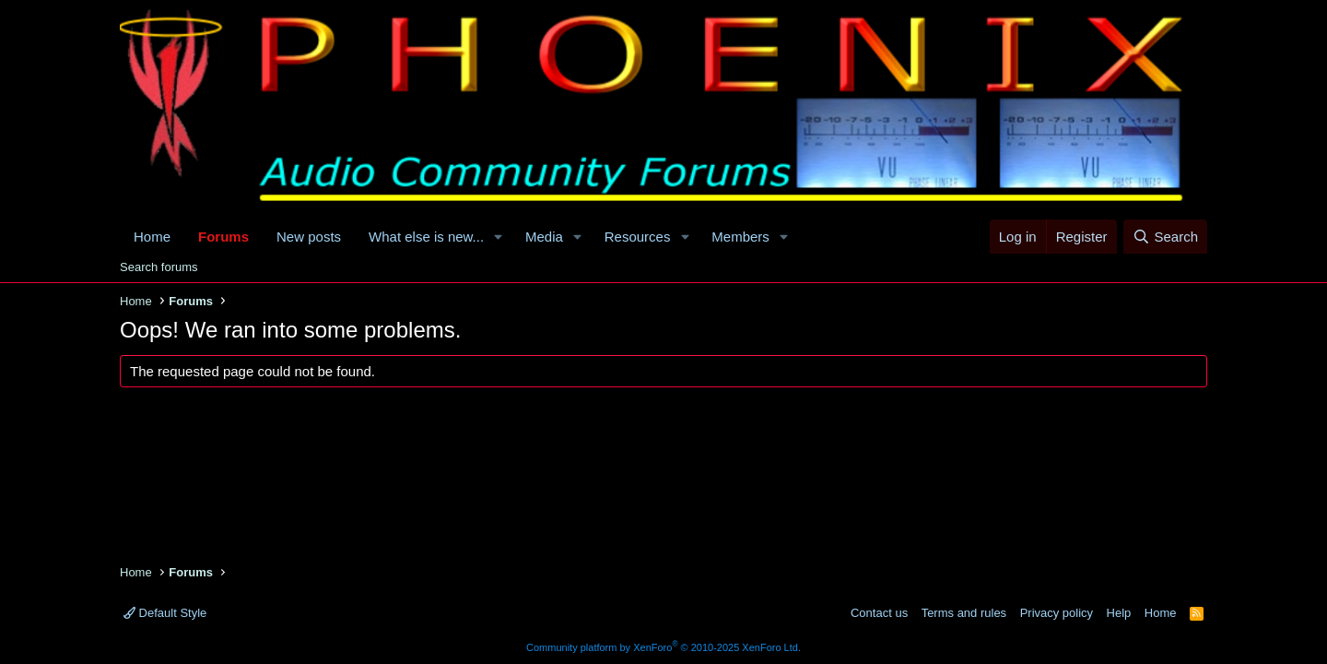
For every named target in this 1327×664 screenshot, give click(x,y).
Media (544, 236)
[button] (498, 236)
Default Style (164, 613)
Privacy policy (1056, 613)
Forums (223, 236)
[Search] (1165, 236)
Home (152, 236)
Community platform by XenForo (663, 647)
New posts (308, 236)
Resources (638, 236)
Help (1119, 613)
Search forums (159, 267)
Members (740, 236)
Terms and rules (964, 613)
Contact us (879, 613)
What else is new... (426, 236)
